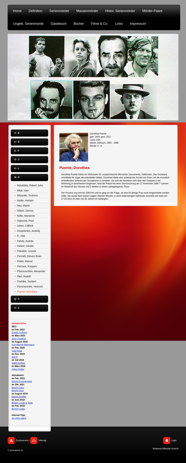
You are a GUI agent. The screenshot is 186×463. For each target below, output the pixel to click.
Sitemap (42, 440)
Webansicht (158, 448)
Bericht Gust (18, 390)
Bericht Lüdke (18, 409)
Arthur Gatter (18, 369)
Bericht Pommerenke (22, 381)
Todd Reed (17, 351)
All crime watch (19, 418)
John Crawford (19, 338)
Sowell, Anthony (19, 332)
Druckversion (22, 440)
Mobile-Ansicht (171, 448)
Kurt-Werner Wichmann (23, 344)
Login (174, 440)
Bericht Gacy (18, 387)
